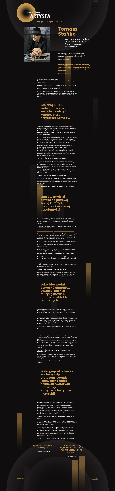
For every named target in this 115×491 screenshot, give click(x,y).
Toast (77, 3)
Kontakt (89, 3)
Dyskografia (50, 22)
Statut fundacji (20, 478)
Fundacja (70, 3)
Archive (82, 3)
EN (96, 1)
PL (94, 1)
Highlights (40, 22)
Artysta (63, 3)
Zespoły (59, 22)
